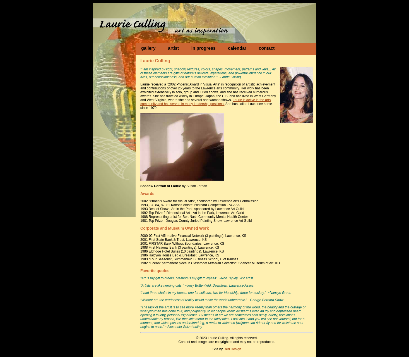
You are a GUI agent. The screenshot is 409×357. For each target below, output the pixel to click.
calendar (237, 48)
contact (267, 48)
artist (173, 48)
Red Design (232, 349)
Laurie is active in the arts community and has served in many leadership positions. (205, 102)
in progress (203, 48)
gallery (148, 48)
